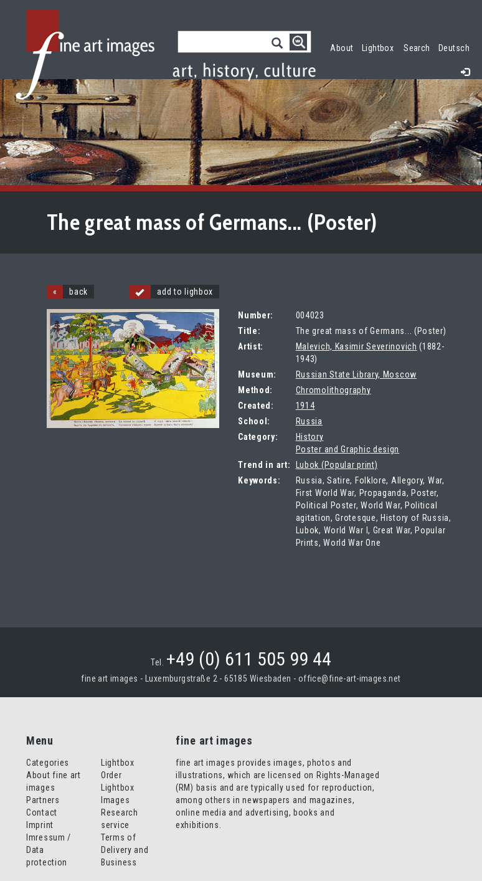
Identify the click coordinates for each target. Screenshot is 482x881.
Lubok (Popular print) (337, 465)
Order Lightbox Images (118, 787)
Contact (41, 812)
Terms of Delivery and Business (124, 849)
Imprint (40, 825)
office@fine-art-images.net (349, 678)
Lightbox (380, 46)
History (310, 437)
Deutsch (454, 48)
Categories (47, 763)
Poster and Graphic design (348, 449)
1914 (305, 406)
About (341, 48)
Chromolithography (333, 390)
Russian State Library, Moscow (356, 374)
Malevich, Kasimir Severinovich (356, 346)
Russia (309, 421)
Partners (43, 800)
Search (417, 48)
